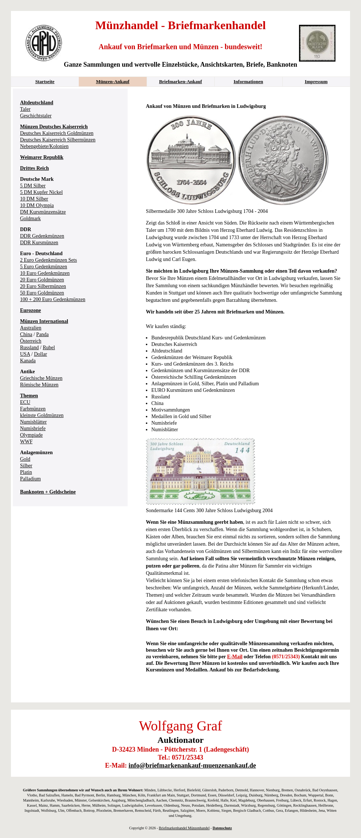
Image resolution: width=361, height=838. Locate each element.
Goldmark (30, 218)
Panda (42, 334)
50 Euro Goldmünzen (42, 293)
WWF (26, 441)
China (26, 334)
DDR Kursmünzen (39, 242)
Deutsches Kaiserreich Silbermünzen (58, 140)
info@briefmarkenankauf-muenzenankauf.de (192, 765)
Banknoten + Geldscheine (48, 492)
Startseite (45, 81)
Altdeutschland (36, 102)
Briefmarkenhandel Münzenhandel (184, 828)
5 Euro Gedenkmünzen (43, 266)
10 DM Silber (34, 199)
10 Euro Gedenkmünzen (45, 273)
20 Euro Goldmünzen (42, 279)
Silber (26, 465)
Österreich (30, 341)
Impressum (316, 81)
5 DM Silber (33, 185)
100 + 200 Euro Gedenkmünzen (52, 299)
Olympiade (31, 435)
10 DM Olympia (37, 205)
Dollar (40, 354)
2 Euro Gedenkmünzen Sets (48, 260)
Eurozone (30, 310)
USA (25, 354)
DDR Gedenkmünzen (42, 236)
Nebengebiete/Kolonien (44, 146)
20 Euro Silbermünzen (43, 286)
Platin (26, 472)
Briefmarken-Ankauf (180, 81)
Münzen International (44, 321)
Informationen (248, 81)
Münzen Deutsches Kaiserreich (54, 126)
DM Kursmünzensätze (43, 212)
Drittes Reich (34, 168)
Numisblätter (33, 422)
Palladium (30, 479)
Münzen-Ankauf (112, 81)
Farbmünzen (33, 409)
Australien (30, 328)
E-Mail (234, 656)
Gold (25, 459)
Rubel (49, 347)
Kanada (28, 360)
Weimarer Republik (41, 157)
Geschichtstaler (35, 115)
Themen (29, 395)
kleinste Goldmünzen (41, 415)
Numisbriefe (33, 428)
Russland (29, 347)
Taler (25, 109)
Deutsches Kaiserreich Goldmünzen (56, 133)
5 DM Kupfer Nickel (41, 192)
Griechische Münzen (41, 378)
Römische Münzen (39, 384)
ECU (25, 402)
